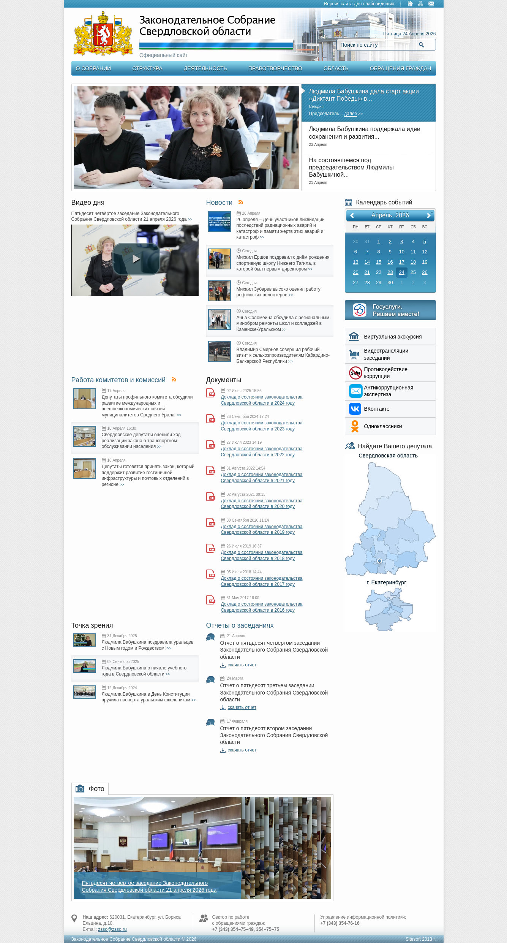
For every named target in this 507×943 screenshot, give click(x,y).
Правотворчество (275, 68)
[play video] (136, 259)
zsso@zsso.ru (112, 929)
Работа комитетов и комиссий (118, 380)
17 (401, 262)
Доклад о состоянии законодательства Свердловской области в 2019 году (262, 529)
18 (413, 262)
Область (336, 68)
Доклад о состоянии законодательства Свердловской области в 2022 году (262, 451)
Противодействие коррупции (386, 372)
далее (350, 113)
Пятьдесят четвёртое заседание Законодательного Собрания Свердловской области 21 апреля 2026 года (129, 216)
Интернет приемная (390, 310)
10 (401, 252)
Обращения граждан (400, 68)
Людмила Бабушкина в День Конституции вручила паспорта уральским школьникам (146, 697)
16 (390, 262)
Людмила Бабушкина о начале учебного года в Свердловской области (144, 671)
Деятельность (205, 68)
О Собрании (93, 68)
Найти (421, 45)
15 (378, 262)
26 (424, 272)
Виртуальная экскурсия (393, 337)
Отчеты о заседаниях (240, 625)
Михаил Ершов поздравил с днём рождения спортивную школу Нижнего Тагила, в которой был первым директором (283, 263)
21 (367, 272)
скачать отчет (242, 665)
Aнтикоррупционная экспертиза (389, 390)
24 (401, 272)
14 (367, 262)
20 (355, 272)
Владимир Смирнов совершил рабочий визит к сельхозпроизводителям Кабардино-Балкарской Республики (283, 355)
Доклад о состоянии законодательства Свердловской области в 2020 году (262, 503)
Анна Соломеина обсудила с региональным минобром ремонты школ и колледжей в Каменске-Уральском (283, 323)
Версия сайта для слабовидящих (359, 3)
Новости (219, 202)
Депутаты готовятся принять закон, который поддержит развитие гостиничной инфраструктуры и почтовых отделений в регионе (148, 475)
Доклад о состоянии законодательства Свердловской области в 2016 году (262, 607)
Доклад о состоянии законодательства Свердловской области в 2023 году (262, 426)
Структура (147, 68)
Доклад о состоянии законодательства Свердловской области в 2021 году (262, 477)
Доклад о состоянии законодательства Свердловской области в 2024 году (262, 400)
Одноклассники (383, 426)
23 (390, 272)
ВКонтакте (377, 409)
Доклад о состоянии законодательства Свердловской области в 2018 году (262, 555)
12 (424, 252)
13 (355, 262)
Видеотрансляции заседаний (386, 354)
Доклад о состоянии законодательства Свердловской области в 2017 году (262, 581)
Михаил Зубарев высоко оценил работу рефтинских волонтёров (279, 292)
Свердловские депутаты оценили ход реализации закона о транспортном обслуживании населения (141, 440)
